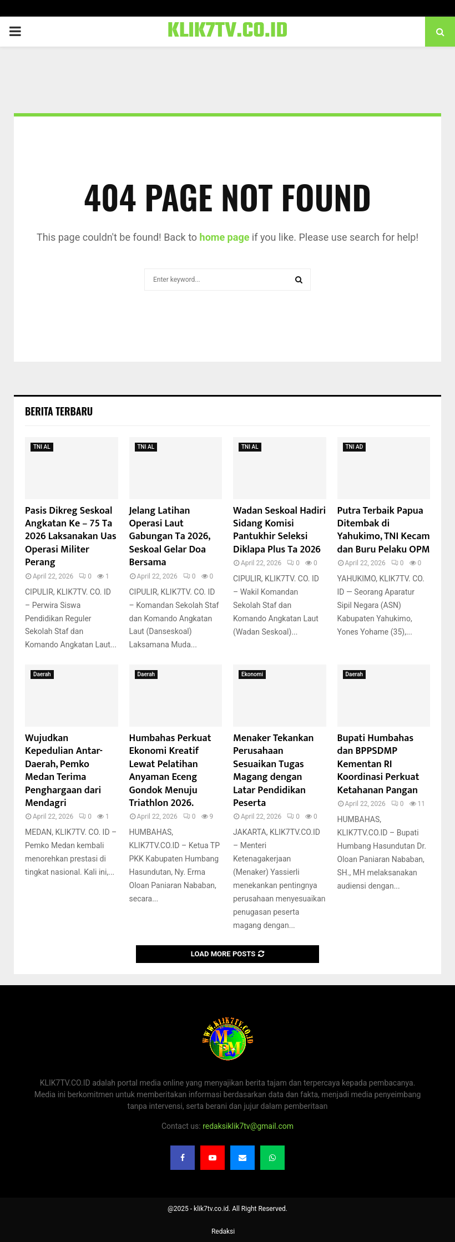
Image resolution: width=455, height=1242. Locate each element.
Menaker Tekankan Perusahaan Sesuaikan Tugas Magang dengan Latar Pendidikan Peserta (273, 771)
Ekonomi (252, 674)
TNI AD (354, 447)
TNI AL (41, 447)
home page (225, 237)
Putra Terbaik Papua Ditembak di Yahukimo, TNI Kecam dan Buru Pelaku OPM (383, 530)
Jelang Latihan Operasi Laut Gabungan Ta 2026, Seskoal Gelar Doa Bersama (169, 537)
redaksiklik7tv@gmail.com (248, 1126)
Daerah (42, 674)
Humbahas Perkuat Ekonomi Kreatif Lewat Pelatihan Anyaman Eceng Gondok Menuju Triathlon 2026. (170, 771)
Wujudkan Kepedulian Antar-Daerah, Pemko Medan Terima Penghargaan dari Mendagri (64, 771)
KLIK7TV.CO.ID (228, 31)
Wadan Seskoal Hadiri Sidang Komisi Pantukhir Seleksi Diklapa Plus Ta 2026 (279, 530)
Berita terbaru (59, 411)
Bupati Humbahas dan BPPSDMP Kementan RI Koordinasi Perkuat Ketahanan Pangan (378, 764)
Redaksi (223, 1231)
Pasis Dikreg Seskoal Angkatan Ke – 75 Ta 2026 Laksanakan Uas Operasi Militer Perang (71, 537)
